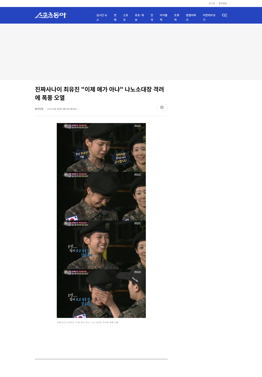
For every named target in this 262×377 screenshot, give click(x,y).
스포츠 (125, 17)
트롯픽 (176, 17)
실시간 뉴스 (101, 17)
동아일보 (223, 3)
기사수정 (63, 110)
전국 (152, 17)
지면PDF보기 (209, 17)
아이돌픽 (164, 17)
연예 (115, 17)
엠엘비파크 (191, 17)
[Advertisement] (131, 51)
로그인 (212, 3)
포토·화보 (139, 17)
